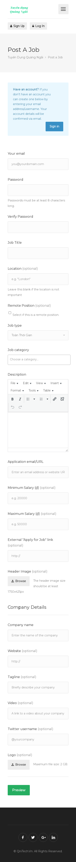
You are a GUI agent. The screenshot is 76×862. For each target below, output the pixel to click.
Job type (15, 325)
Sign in (54, 126)
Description (17, 374)
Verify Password (20, 216)
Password (15, 180)
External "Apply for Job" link (30, 542)
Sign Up (17, 26)
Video (20, 703)
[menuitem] (14, 383)
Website (22, 651)
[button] (12, 399)
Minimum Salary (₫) (32, 488)
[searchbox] (39, 359)
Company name (20, 625)
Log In (38, 26)
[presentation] (14, 383)
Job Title (15, 243)
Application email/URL (25, 462)
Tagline (22, 677)
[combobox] (39, 360)
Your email (16, 153)
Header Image (27, 571)
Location (23, 269)
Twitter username (30, 729)
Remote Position (29, 306)
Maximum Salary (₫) (32, 514)
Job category (18, 350)
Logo (20, 755)
